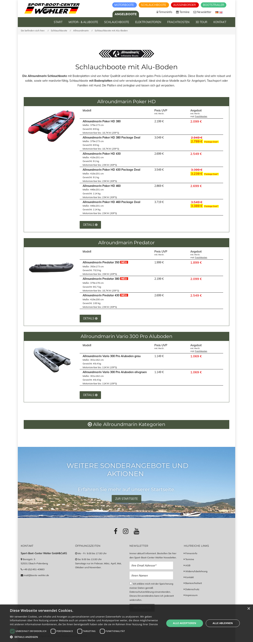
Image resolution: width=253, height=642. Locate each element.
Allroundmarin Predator (126, 242)
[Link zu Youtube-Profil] (136, 531)
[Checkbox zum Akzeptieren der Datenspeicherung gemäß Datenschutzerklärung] (130, 583)
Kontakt (189, 577)
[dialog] (126, 623)
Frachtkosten (201, 116)
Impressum (191, 595)
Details (90, 224)
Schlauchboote (154, 5)
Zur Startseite (126, 499)
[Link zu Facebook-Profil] (115, 531)
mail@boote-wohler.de (36, 575)
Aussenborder (185, 5)
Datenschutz (192, 589)
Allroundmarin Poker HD (126, 101)
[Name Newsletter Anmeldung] (151, 575)
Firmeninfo (191, 553)
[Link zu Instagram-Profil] (125, 531)
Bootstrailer (213, 5)
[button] (85, 637)
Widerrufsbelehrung (196, 571)
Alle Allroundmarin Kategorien (126, 424)
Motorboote (124, 5)
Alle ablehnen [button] (223, 623)
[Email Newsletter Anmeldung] (151, 566)
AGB (187, 565)
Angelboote (126, 14)
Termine (189, 559)
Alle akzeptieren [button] (184, 623)
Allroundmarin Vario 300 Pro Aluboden (126, 336)
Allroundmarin (81, 30)
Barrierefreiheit (193, 583)
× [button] (248, 608)
